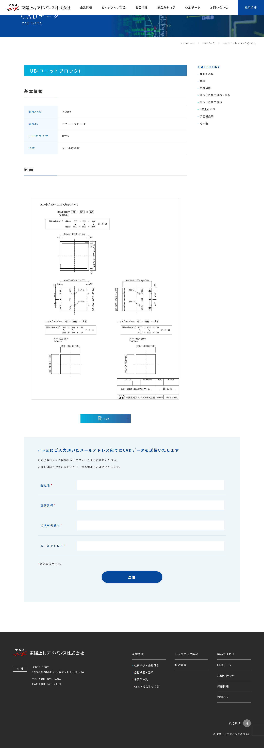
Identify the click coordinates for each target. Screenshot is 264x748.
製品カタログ (166, 7)
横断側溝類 (207, 74)
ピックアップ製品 (114, 7)
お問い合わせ (219, 7)
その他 (204, 123)
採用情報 (223, 686)
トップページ (187, 43)
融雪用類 (205, 88)
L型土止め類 (208, 109)
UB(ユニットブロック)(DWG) (239, 43)
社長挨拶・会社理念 (146, 665)
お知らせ (223, 697)
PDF (104, 418)
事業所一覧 (141, 679)
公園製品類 (207, 116)
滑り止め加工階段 (211, 102)
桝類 (202, 81)
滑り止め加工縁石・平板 (215, 95)
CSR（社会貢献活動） (148, 686)
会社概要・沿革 (144, 672)
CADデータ (193, 7)
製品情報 (142, 7)
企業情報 (86, 7)
